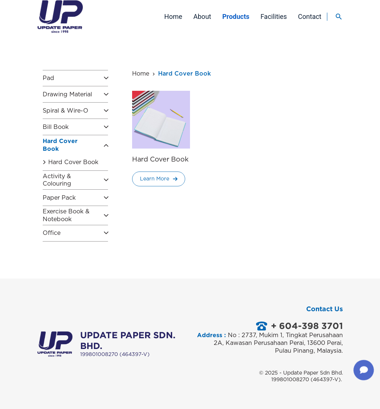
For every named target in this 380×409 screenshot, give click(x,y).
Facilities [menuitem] (274, 16)
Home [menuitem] (173, 16)
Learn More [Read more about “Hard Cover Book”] (158, 181)
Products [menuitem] (235, 16)
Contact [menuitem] (309, 16)
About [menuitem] (202, 16)
